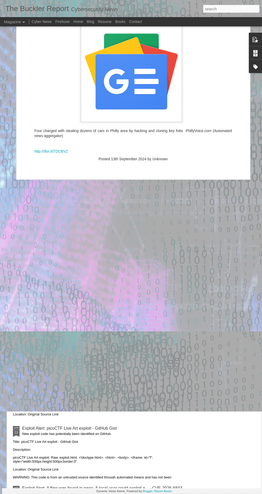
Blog (90, 22)
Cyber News (42, 22)
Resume (105, 22)
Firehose (62, 22)
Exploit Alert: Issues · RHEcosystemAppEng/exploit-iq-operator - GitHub (89, 308)
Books (120, 22)
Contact (135, 22)
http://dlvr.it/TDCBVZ (51, 56)
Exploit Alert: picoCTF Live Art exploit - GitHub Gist (69, 428)
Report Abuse (163, 491)
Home (78, 22)
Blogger (147, 491)
